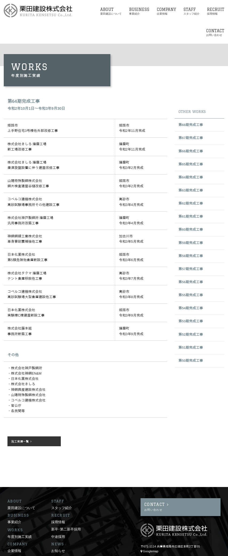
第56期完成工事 (190, 282)
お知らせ (58, 528)
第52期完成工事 (190, 334)
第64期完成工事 (190, 177)
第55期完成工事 (190, 295)
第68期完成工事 (190, 125)
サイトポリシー (17, 550)
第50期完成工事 (190, 361)
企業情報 (14, 528)
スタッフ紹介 (61, 486)
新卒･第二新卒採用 (66, 507)
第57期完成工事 (190, 269)
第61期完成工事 (190, 216)
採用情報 (58, 500)
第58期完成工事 (190, 256)
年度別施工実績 (19, 514)
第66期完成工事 (190, 151)
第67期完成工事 (190, 138)
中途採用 (58, 514)
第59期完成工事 (190, 243)
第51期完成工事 (190, 348)
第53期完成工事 (190, 321)
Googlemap (150, 529)
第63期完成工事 (190, 190)
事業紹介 (14, 500)
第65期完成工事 (190, 164)
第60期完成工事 (190, 230)
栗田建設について (21, 486)
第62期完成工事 (190, 203)
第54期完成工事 (190, 308)
